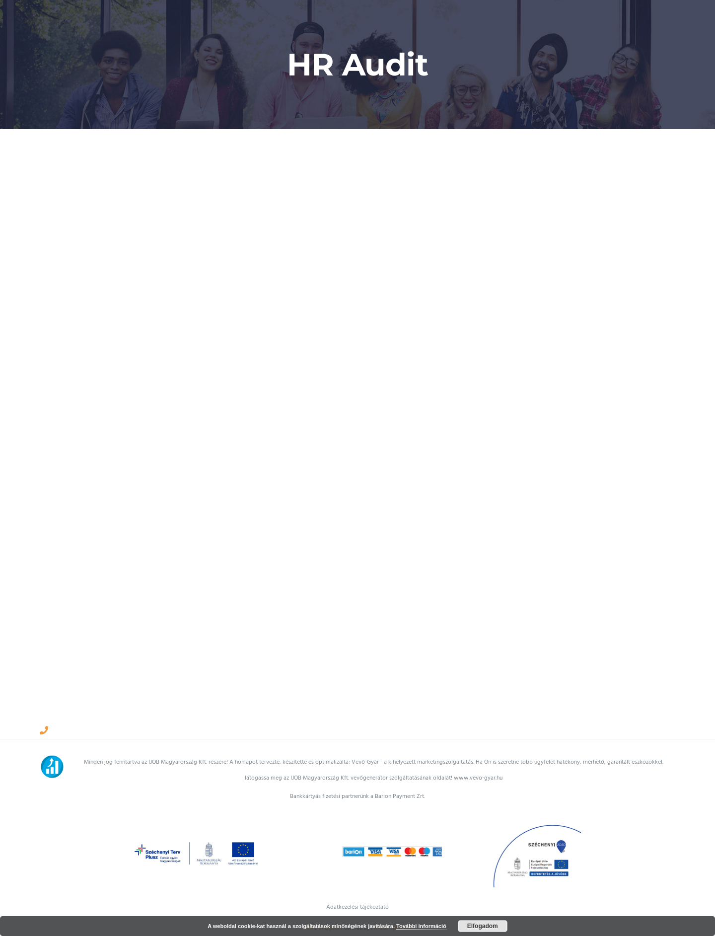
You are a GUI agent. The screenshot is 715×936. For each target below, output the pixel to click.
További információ (421, 926)
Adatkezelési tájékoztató (357, 907)
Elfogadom (482, 926)
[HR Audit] (342, 423)
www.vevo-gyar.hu (478, 778)
